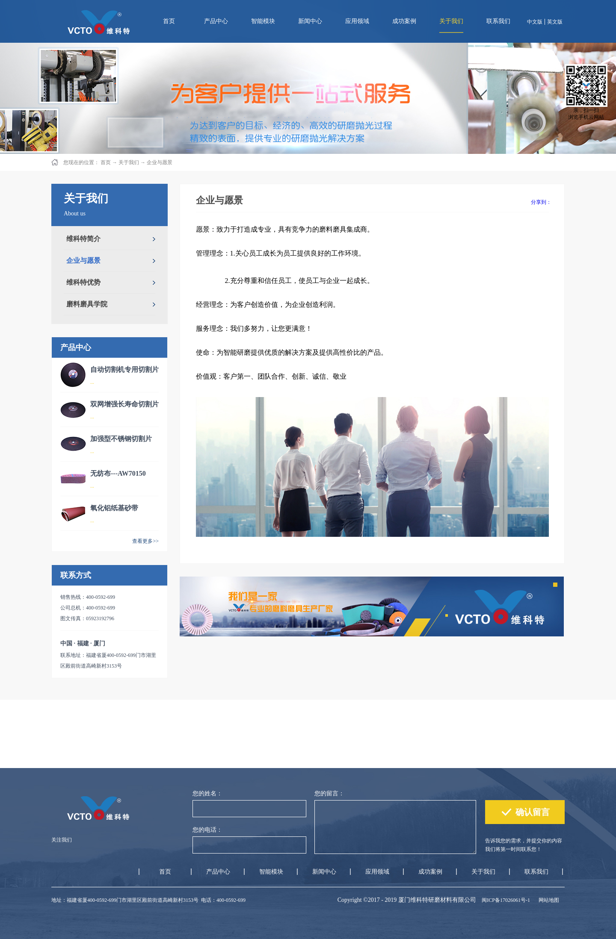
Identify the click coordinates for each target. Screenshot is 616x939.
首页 (169, 21)
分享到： (541, 202)
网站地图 (547, 900)
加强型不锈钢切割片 (121, 438)
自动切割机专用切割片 (124, 369)
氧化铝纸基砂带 (114, 508)
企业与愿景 (159, 162)
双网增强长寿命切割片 (124, 404)
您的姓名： (207, 793)
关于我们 (128, 162)
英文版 (555, 22)
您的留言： (329, 793)
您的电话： (207, 830)
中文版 (534, 22)
